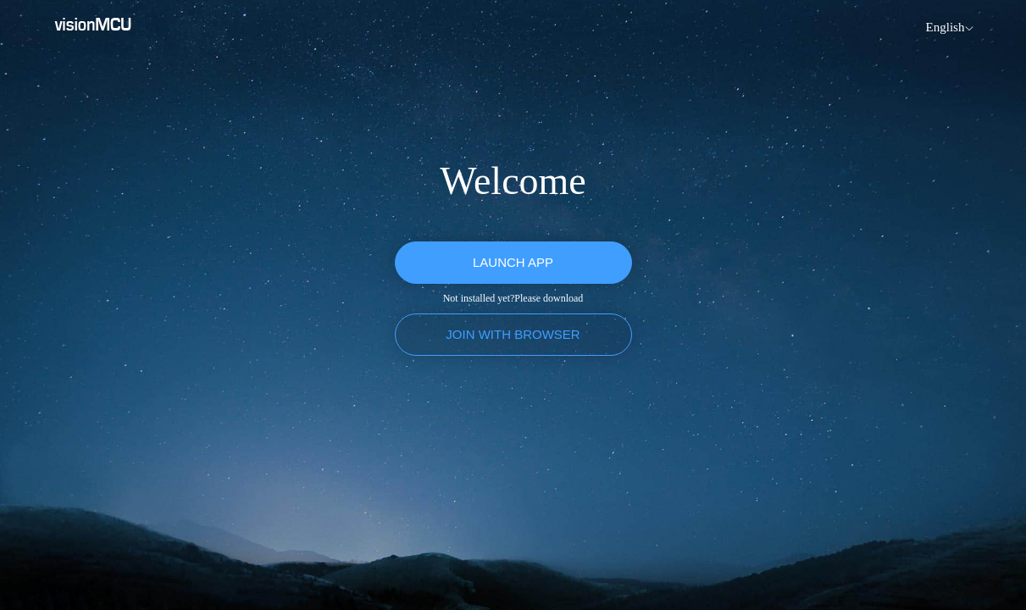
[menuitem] (948, 27)
